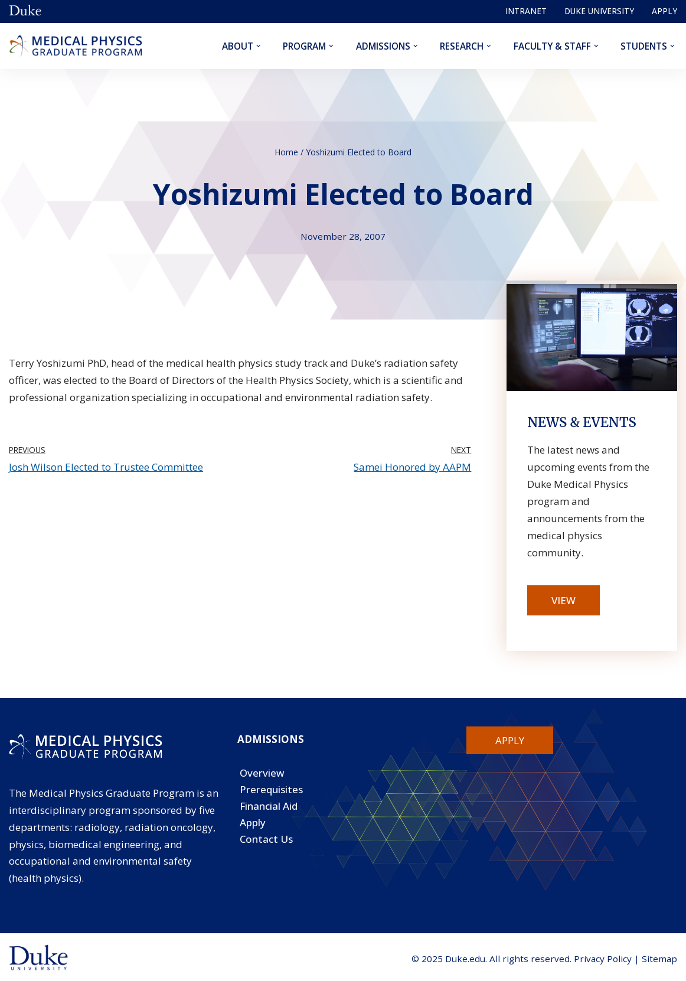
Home (286, 152)
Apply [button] (509, 740)
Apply (664, 11)
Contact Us (266, 839)
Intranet (526, 11)
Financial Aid (269, 806)
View (563, 600)
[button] (258, 46)
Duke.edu (465, 958)
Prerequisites (271, 789)
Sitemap (659, 958)
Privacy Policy (603, 958)
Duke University (599, 11)
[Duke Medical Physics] (75, 46)
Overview (262, 773)
